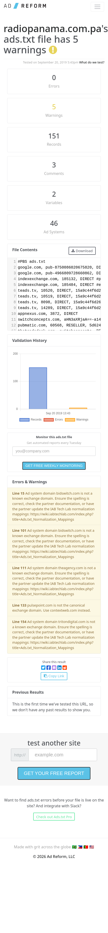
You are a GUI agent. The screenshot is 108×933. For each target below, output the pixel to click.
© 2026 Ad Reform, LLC (54, 856)
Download (82, 250)
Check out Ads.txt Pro (54, 816)
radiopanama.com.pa (52, 28)
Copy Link (54, 676)
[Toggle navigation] (97, 7)
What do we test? (91, 62)
